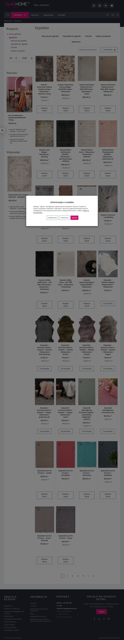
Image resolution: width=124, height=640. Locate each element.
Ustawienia (52, 218)
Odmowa (64, 218)
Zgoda (74, 218)
